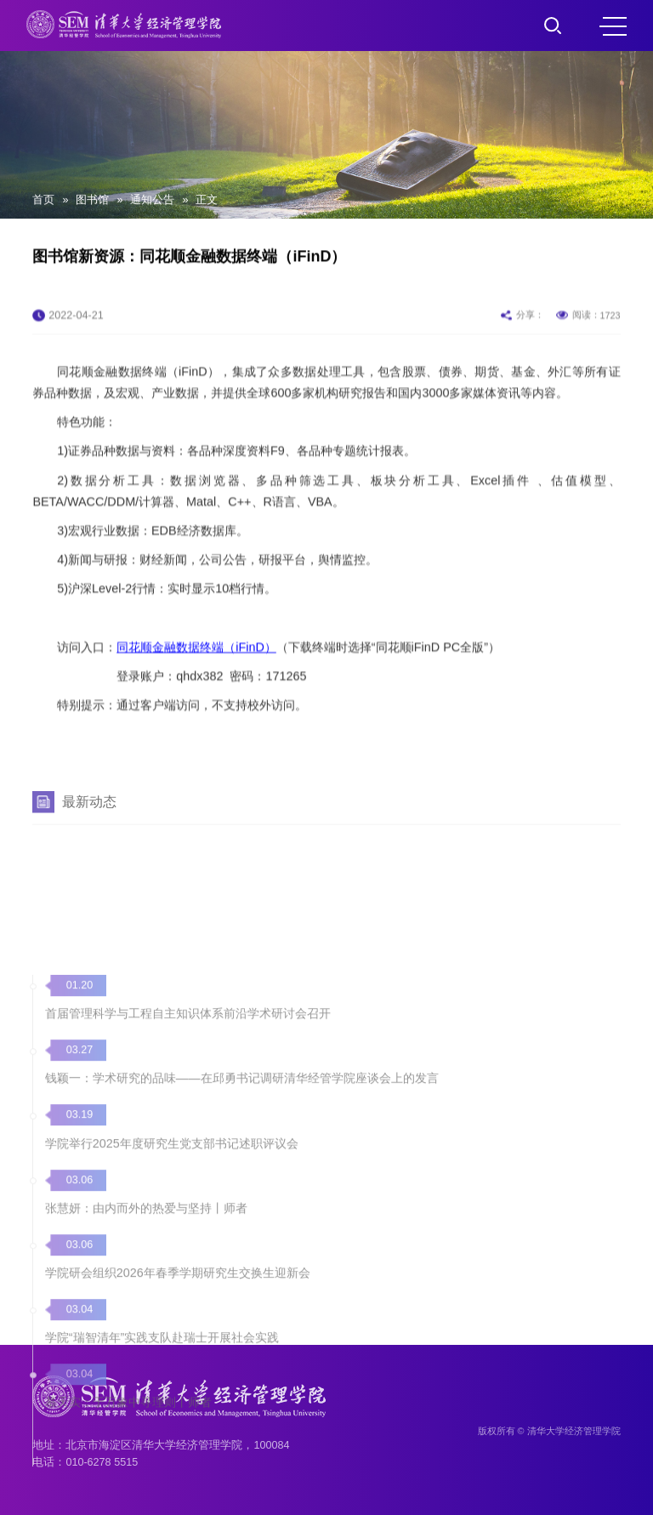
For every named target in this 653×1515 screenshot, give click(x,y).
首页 (43, 200)
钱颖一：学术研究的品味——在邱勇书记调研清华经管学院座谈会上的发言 (242, 1221)
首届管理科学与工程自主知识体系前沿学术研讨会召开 (188, 1158)
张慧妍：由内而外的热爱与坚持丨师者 (146, 1351)
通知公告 (152, 200)
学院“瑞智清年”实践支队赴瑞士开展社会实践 (162, 1479)
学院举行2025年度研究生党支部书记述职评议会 (171, 1286)
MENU (613, 26)
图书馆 (92, 200)
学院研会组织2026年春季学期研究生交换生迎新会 (177, 1414)
